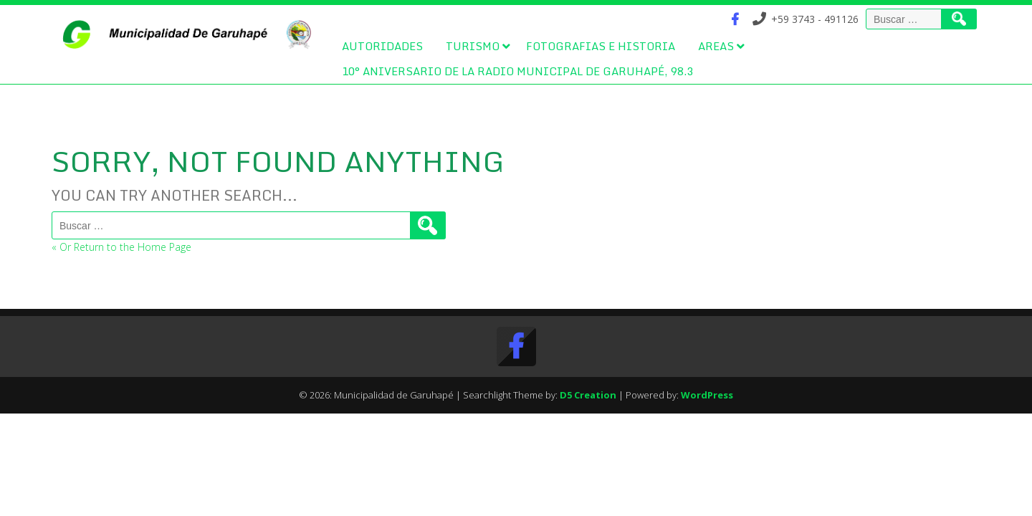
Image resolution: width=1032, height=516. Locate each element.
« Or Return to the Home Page (121, 247)
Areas (716, 45)
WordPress (707, 394)
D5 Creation (588, 394)
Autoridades (382, 45)
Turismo (473, 45)
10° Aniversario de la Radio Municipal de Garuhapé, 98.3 (517, 71)
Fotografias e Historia (600, 45)
